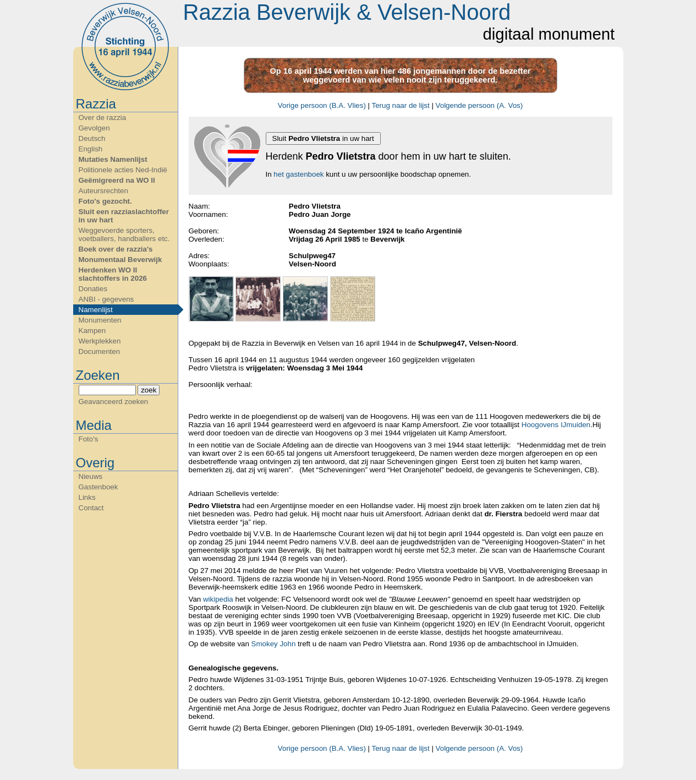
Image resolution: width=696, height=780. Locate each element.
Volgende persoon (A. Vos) (479, 105)
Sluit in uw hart (323, 138)
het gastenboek (298, 174)
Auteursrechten (103, 191)
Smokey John (274, 644)
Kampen (92, 330)
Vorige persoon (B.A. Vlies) (322, 105)
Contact (91, 508)
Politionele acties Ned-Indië (123, 170)
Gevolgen (94, 128)
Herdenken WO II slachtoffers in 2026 (113, 274)
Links (87, 497)
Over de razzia (103, 117)
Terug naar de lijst (401, 105)
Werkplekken (100, 341)
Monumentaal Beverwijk (120, 259)
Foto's (88, 439)
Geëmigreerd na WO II (117, 180)
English (91, 149)
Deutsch (92, 138)
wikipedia (219, 599)
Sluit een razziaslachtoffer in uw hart (124, 216)
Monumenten (100, 320)
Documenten (99, 351)
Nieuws (91, 476)
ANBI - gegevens (106, 299)
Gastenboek (98, 487)
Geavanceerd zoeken (114, 401)
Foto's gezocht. (105, 201)
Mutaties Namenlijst (113, 159)
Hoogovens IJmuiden (556, 425)
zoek (148, 390)
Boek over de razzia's (116, 249)
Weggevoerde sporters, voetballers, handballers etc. (124, 234)
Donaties (93, 289)
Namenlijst (96, 310)
